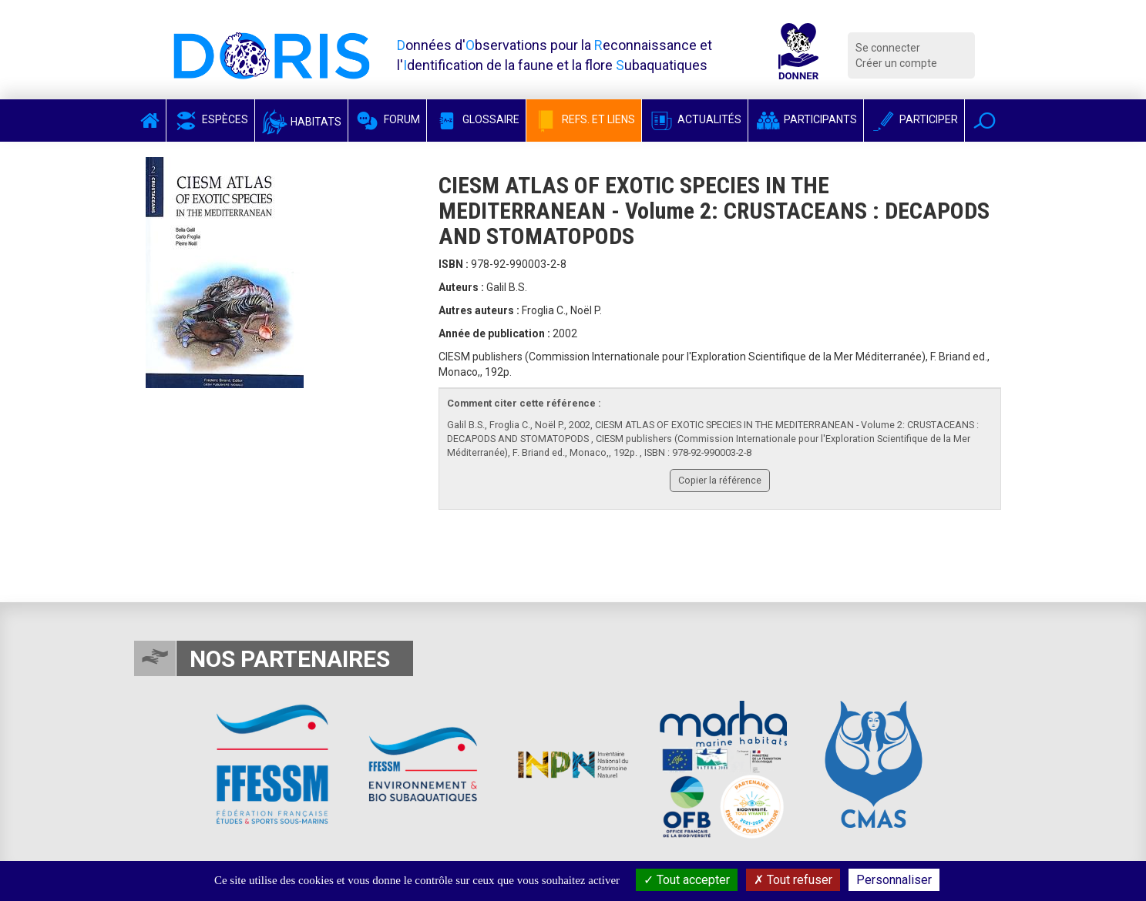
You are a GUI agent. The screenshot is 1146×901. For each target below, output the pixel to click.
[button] (984, 120)
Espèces (210, 119)
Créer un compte (896, 63)
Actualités (694, 119)
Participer (914, 119)
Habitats (301, 122)
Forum (387, 119)
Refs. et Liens (584, 119)
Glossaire (476, 119)
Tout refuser (793, 880)
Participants (805, 119)
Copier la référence (719, 480)
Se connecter (887, 48)
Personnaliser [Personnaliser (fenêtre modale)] (894, 880)
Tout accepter (687, 880)
